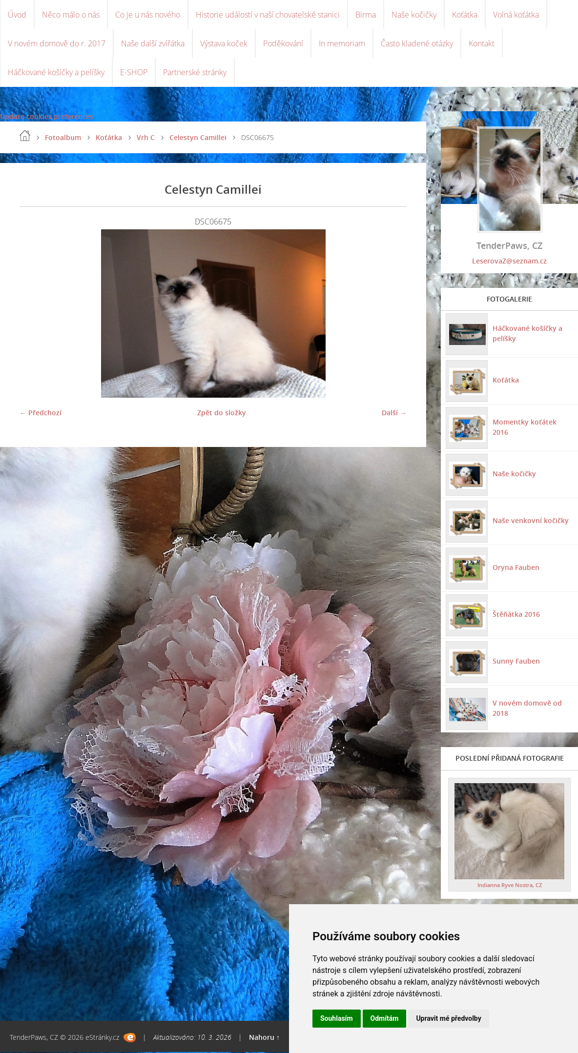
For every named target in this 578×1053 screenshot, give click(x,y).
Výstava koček (224, 44)
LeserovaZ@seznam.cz (509, 261)
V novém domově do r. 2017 (56, 44)
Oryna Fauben (516, 568)
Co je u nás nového (147, 14)
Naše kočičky (414, 14)
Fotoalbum (63, 138)
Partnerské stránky (195, 73)
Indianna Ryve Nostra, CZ (509, 886)
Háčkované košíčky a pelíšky (56, 73)
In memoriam (342, 44)
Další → (394, 413)
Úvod (17, 14)
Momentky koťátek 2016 (525, 428)
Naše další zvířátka (153, 44)
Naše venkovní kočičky (531, 521)
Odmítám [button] (385, 1018)
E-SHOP (133, 73)
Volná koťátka (516, 14)
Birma (365, 14)
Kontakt (482, 44)
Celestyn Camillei (198, 138)
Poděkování (283, 44)
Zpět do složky (221, 413)
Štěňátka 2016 (516, 615)
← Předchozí (41, 413)
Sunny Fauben (516, 662)
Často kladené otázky (417, 44)
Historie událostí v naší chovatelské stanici (268, 14)
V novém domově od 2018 (527, 709)
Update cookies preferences (46, 117)
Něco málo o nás (71, 14)
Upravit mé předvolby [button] (448, 1018)
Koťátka (464, 14)
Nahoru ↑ (264, 1038)
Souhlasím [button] (336, 1018)
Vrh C (146, 138)
